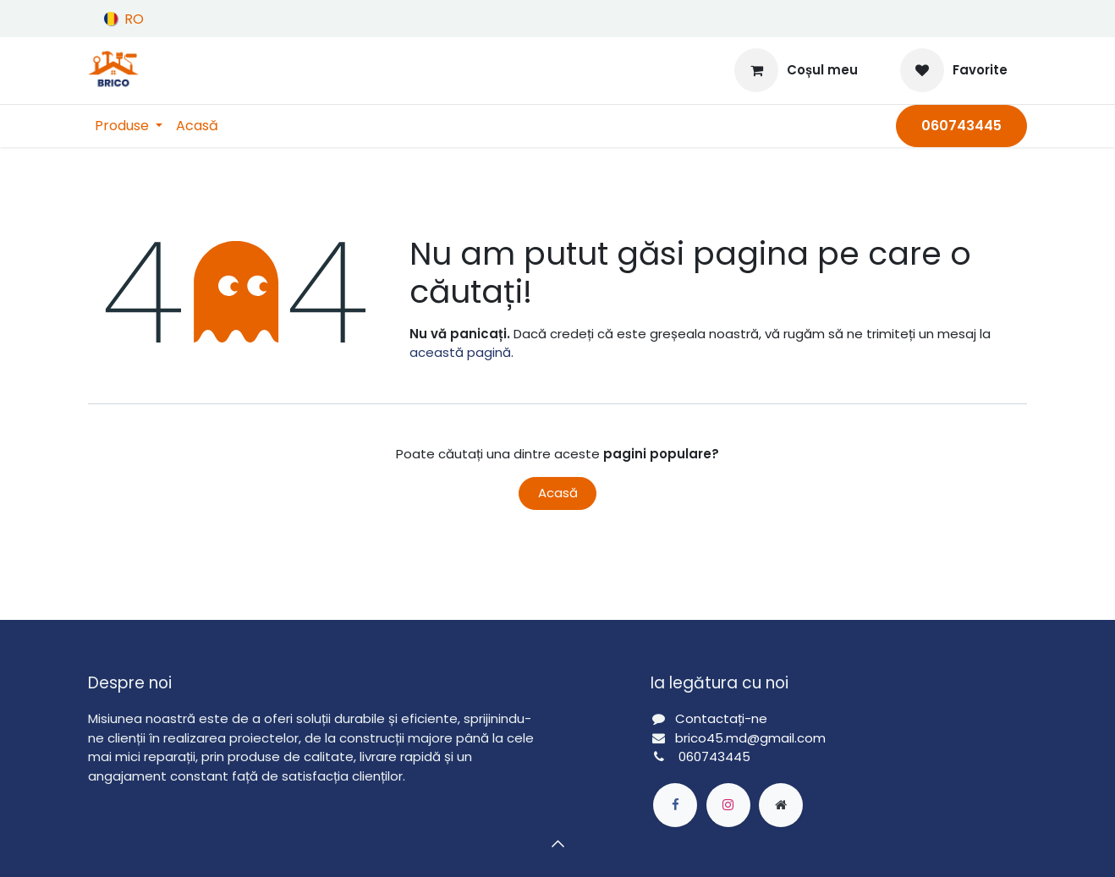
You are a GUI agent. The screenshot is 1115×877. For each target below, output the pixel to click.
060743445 (714, 756)
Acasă (558, 493)
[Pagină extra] (781, 805)
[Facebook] (675, 805)
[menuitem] (128, 126)
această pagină (460, 352)
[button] (557, 843)
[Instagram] (728, 805)
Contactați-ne (721, 718)
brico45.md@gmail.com (750, 738)
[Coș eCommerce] (796, 70)
